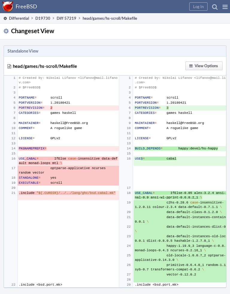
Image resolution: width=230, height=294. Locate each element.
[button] (225, 6)
